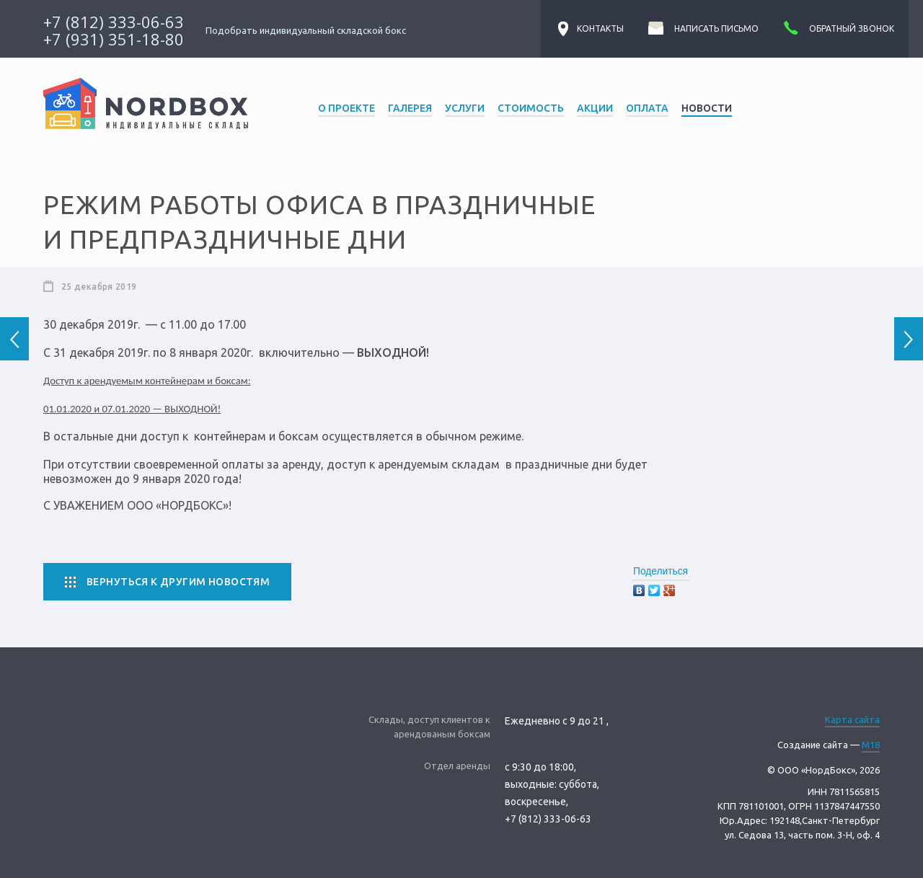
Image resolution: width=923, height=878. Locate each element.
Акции (595, 108)
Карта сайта (852, 719)
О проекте (346, 108)
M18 (871, 745)
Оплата (647, 108)
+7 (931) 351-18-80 (113, 39)
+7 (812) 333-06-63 (113, 21)
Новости (706, 108)
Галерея (410, 108)
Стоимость (531, 108)
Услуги (465, 108)
